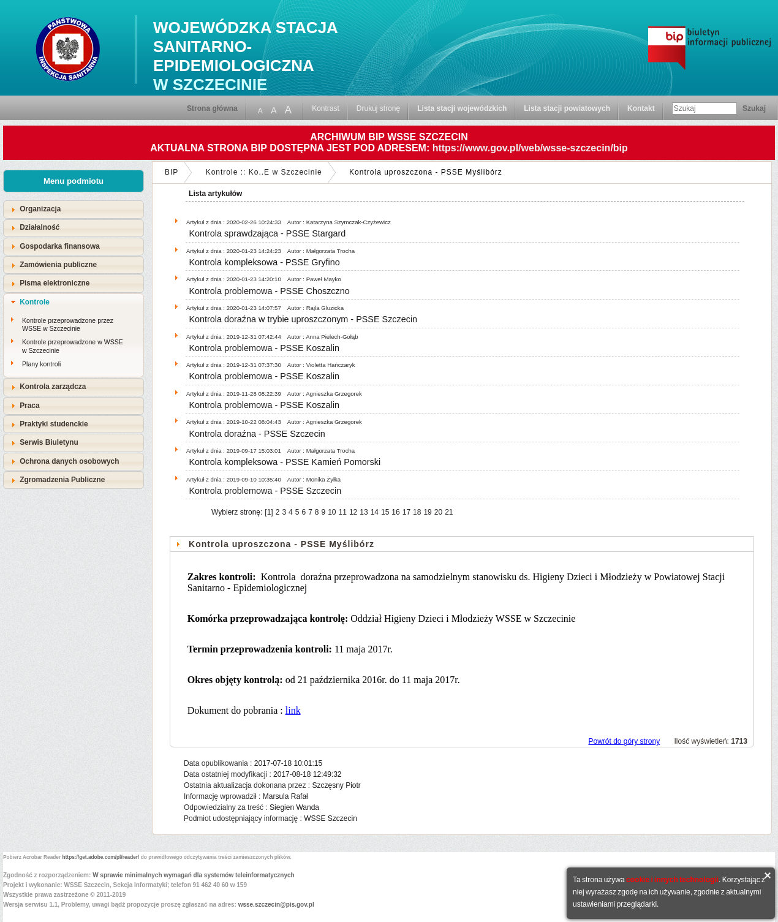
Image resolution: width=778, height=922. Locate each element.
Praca (29, 405)
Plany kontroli (41, 364)
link (293, 710)
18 (417, 512)
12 (353, 512)
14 (375, 512)
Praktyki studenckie (54, 424)
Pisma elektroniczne (54, 283)
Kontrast (325, 108)
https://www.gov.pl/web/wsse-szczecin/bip (530, 148)
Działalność (39, 227)
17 (406, 512)
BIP (171, 172)
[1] (269, 512)
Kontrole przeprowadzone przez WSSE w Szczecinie (67, 325)
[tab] (73, 209)
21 (449, 512)
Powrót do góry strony (624, 741)
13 (364, 512)
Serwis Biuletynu (49, 442)
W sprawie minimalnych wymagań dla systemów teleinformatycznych (194, 875)
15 (385, 512)
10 (332, 512)
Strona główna (212, 108)
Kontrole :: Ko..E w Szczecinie (264, 172)
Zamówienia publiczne (58, 264)
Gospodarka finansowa (60, 246)
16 (395, 512)
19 (427, 512)
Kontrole (35, 302)
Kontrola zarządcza (53, 386)
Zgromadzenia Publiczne (62, 479)
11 (343, 512)
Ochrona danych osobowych (69, 461)
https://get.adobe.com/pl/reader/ (101, 857)
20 (438, 512)
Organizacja (40, 209)
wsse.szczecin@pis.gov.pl (276, 904)
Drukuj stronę (378, 108)
